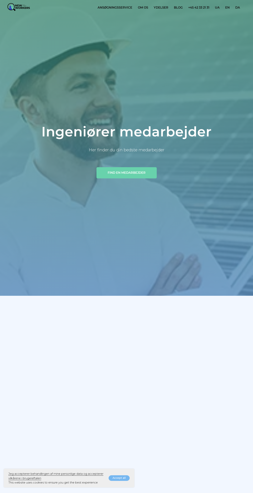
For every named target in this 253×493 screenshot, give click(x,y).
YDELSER (161, 7)
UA (217, 7)
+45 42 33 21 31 (198, 7)
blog (178, 7)
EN (227, 7)
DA (237, 7)
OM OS (143, 7)
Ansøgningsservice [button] (115, 7)
